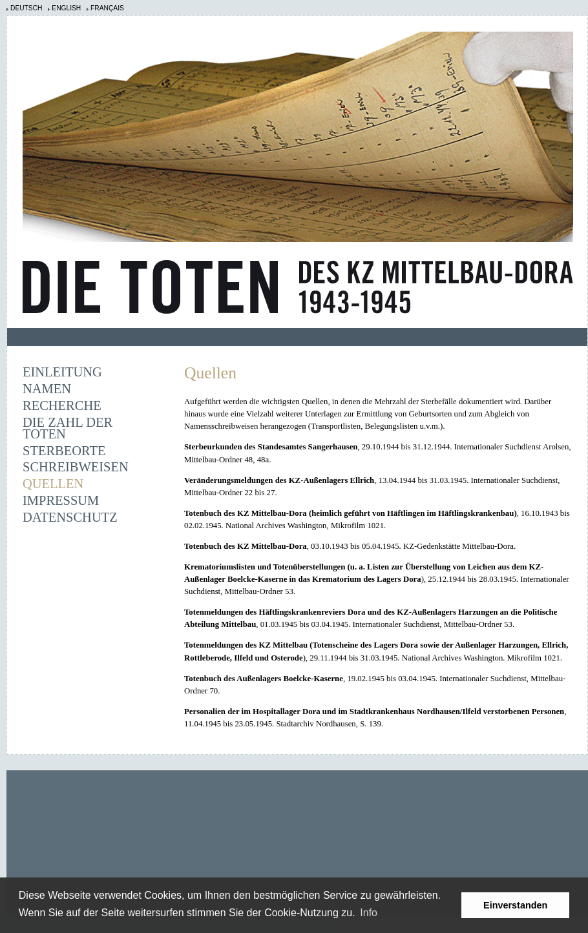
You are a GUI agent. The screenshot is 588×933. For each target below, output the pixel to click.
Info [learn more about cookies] (368, 912)
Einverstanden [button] (515, 905)
